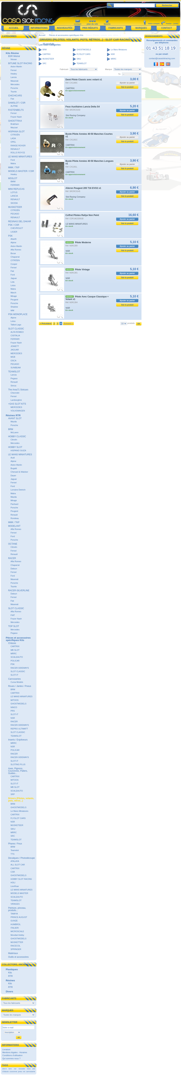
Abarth (13, 239)
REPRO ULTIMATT (19, 729)
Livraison (6, 1049)
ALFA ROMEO (17, 332)
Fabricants (115, 28)
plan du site (92, 24)
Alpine (13, 242)
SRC (13, 836)
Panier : (169, 23)
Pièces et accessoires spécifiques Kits (18, 639)
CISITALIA (15, 335)
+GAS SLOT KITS (17, 404)
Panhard (14, 504)
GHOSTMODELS (18, 704)
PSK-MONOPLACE (18, 314)
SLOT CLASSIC (16, 328)
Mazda (14, 421)
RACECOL (15, 946)
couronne (13, 1071)
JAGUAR (15, 350)
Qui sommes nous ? (11, 1058)
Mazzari (14, 127)
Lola (12, 282)
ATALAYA (15, 861)
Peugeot (14, 299)
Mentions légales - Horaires (14, 1052)
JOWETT (15, 346)
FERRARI (15, 185)
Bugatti (14, 468)
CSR (13, 872)
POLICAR (15, 661)
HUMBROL (16, 924)
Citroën (14, 439)
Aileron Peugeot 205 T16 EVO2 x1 (83, 188)
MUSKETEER (15, 207)
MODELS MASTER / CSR (21, 171)
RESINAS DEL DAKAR (19, 221)
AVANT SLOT (15, 418)
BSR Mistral (14, 56)
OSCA (13, 360)
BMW (13, 181)
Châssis (12, 643)
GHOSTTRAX (15, 121)
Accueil (13, 28)
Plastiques (12, 969)
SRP (13, 794)
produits (131, 323)
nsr (15, 1069)
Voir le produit (127, 87)
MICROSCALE (17, 931)
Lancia (13, 77)
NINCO (14, 707)
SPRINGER (16, 949)
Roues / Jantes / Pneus (19, 686)
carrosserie (30, 1071)
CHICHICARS (15, 95)
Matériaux (13, 953)
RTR (10, 976)
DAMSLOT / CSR (16, 103)
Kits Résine (12, 53)
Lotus (13, 285)
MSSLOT (12, 178)
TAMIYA (14, 914)
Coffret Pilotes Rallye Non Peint (82, 215)
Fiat (12, 99)
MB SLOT (15, 650)
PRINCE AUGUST (19, 917)
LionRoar (15, 886)
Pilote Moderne (83, 242)
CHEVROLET (17, 228)
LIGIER (14, 232)
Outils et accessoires (18, 957)
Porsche (14, 88)
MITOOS (14, 700)
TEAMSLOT (14, 371)
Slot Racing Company (75, 115)
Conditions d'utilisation (12, 1055)
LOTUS (14, 192)
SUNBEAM (16, 367)
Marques (141, 28)
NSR (13, 718)
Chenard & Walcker (19, 472)
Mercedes (15, 84)
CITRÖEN (15, 260)
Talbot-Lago (16, 325)
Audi (13, 458)
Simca (13, 386)
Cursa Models (17, 682)
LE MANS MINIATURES (20, 156)
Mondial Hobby (17, 935)
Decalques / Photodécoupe (21, 858)
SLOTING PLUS (18, 764)
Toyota (13, 91)
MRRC (14, 653)
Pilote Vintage (82, 269)
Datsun (14, 568)
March (13, 292)
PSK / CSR (13, 225)
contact (77, 24)
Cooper (14, 264)
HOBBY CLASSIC (17, 436)
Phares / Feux (15, 843)
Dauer (13, 475)
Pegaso (14, 378)
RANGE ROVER (18, 145)
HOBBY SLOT (15, 447)
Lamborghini (16, 400)
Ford (13, 160)
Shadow (14, 307)
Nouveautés (64, 28)
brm (10, 1069)
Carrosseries (14, 679)
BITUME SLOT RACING (20, 63)
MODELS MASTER (19, 893)
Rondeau (15, 518)
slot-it (4, 1069)
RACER (12, 558)
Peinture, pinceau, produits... (17, 909)
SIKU (13, 829)
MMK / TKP (13, 167)
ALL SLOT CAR (18, 865)
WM (12, 310)
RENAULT (15, 149)
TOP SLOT (13, 626)
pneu (20, 1071)
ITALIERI (15, 928)
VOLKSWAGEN (18, 411)
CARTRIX (15, 646)
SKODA (14, 203)
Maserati (14, 81)
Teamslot (15, 850)
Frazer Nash (16, 117)
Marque (108, 69)
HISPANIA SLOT (16, 131)
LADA (13, 138)
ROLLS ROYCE (18, 152)
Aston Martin (16, 66)
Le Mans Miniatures (19, 811)
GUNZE (14, 921)
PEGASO (15, 214)
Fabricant (64, 69)
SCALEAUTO (17, 657)
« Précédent (45, 323)
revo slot (31, 1069)
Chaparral (15, 257)
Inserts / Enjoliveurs (18, 739)
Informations (39, 28)
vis (24, 1071)
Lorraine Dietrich (18, 490)
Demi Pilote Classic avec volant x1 (84, 79)
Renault (14, 382)
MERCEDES (16, 353)
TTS (12, 854)
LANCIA (14, 196)
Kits (10, 972)
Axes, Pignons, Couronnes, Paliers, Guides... (18, 771)
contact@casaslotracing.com (162, 58)
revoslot (21, 1069)
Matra (13, 163)
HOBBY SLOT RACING (21, 879)
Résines (10, 980)
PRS (13, 711)
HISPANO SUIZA (18, 450)
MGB (13, 357)
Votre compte (154, 23)
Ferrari (13, 70)
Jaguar (14, 278)
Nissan (14, 59)
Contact (166, 28)
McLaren (14, 432)
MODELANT (14, 526)
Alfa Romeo (16, 250)
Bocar (13, 253)
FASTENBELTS (16, 110)
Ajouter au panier (127, 110)
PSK (10, 236)
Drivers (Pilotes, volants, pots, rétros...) (21, 799)
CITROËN (15, 135)
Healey (14, 74)
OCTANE (12, 544)
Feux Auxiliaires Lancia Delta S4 (83, 106)
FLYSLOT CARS (18, 818)
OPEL (13, 142)
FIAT (13, 615)
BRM (10, 429)
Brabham (15, 124)
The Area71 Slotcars (18, 389)
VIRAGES (15, 904)
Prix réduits (90, 28)
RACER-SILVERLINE (18, 590)
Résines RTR (13, 415)
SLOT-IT (14, 675)
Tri (119, 74)
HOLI (13, 882)
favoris (107, 24)
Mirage (14, 296)
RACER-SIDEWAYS (20, 668)
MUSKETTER (17, 942)
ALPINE (14, 106)
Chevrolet (15, 393)
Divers (9, 991)
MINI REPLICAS (16, 189)
